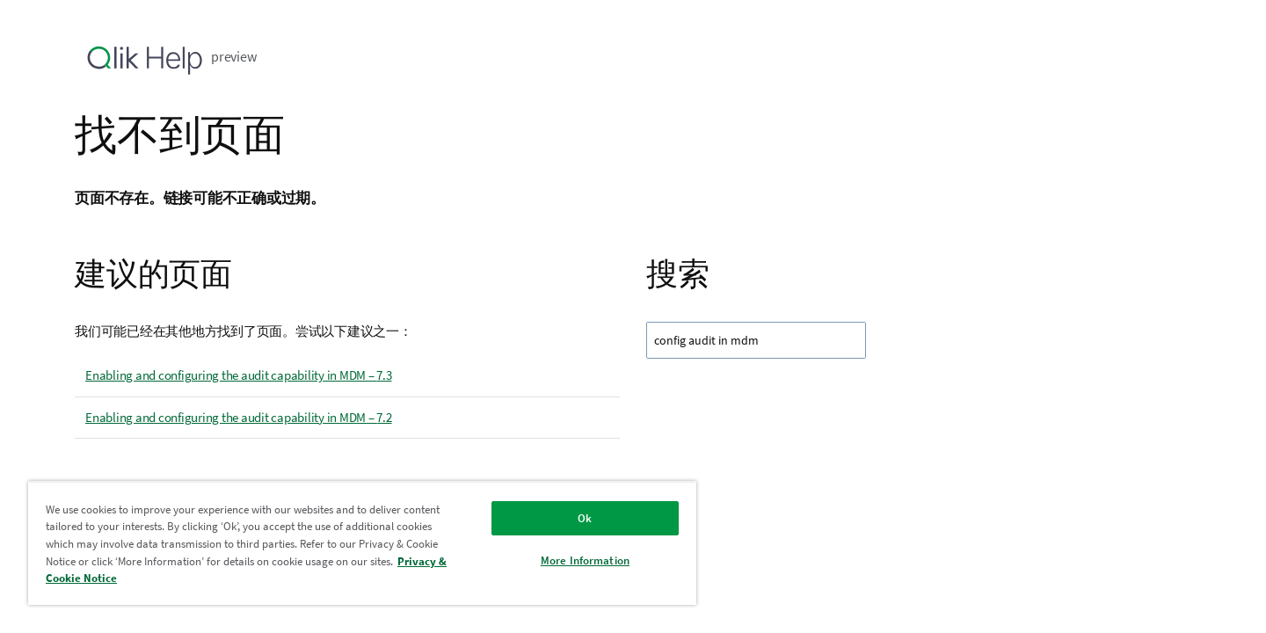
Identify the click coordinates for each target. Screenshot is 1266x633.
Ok (585, 518)
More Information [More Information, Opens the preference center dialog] (585, 560)
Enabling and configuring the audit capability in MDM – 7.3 (238, 375)
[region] (362, 543)
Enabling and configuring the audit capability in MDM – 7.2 (238, 417)
